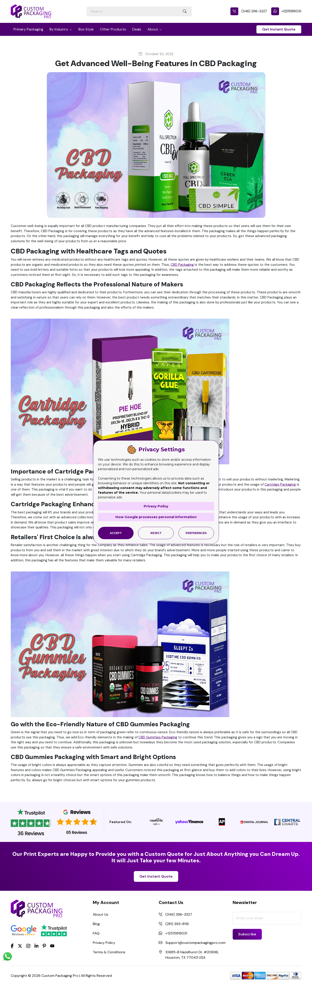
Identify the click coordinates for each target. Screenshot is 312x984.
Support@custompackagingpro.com (195, 942)
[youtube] (52, 946)
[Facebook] (12, 945)
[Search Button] (185, 11)
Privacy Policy (104, 942)
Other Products (113, 29)
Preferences (196, 532)
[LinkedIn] (37, 945)
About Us (100, 914)
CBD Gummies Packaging (158, 737)
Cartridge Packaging (280, 484)
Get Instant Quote (278, 29)
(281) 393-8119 (177, 923)
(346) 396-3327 (248, 11)
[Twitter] (20, 946)
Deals (136, 29)
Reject (156, 532)
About (152, 29)
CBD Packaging (182, 264)
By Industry (59, 29)
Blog (96, 923)
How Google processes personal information (156, 517)
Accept (116, 532)
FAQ (96, 933)
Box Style (86, 29)
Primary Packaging (28, 29)
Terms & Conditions (109, 952)
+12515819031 (286, 11)
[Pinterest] (44, 945)
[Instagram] (28, 946)
